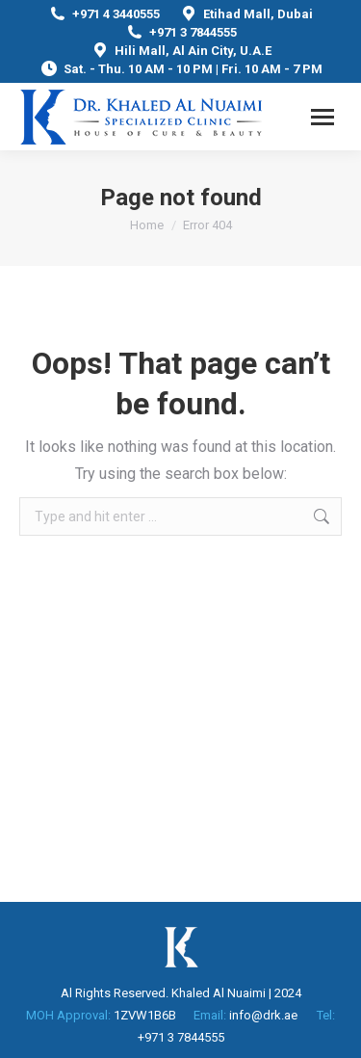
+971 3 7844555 (181, 32)
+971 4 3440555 (104, 14)
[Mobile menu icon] (322, 117)
